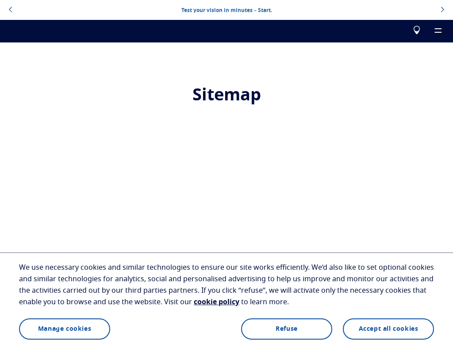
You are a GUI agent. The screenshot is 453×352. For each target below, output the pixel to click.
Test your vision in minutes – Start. (226, 9)
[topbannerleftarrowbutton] (10, 10)
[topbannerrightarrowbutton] (442, 10)
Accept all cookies (388, 329)
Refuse (287, 329)
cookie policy (216, 302)
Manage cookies (64, 329)
